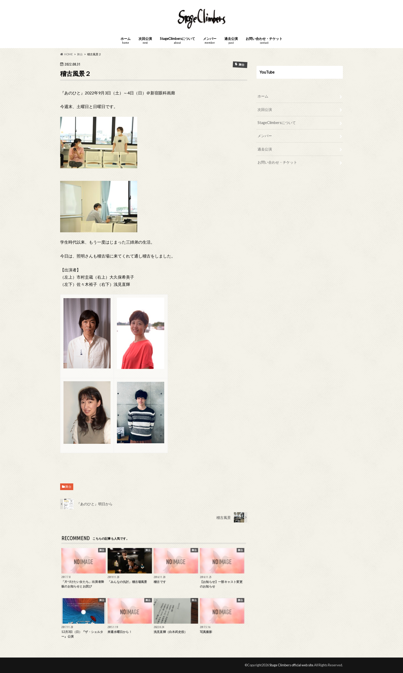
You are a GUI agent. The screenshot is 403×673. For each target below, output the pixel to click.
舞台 (68, 487)
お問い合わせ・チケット (264, 41)
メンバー (209, 41)
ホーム (126, 41)
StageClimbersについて (177, 41)
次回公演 (145, 41)
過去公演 (231, 41)
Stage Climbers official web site (291, 665)
